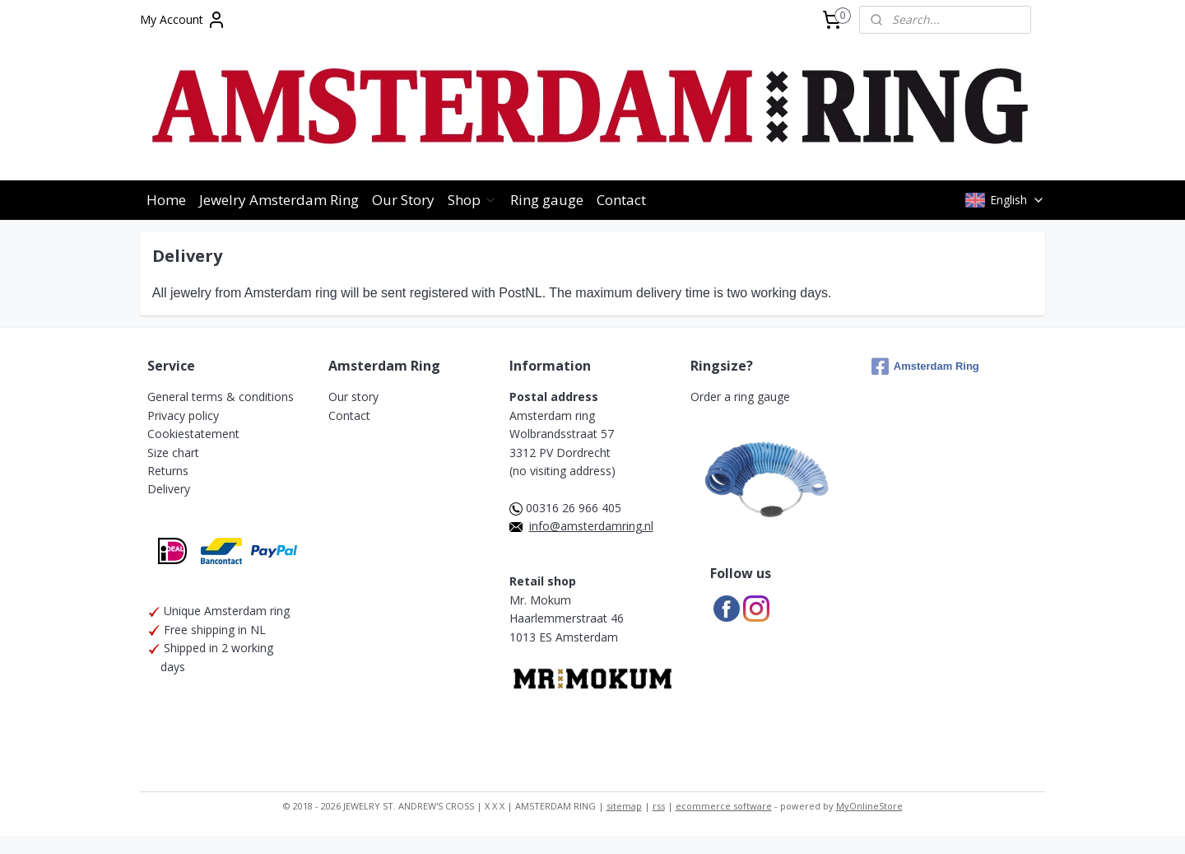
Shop (472, 199)
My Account (183, 20)
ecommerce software (724, 806)
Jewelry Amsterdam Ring (279, 199)
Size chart (173, 452)
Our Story (403, 199)
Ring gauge (546, 199)
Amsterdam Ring (925, 366)
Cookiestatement (193, 433)
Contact (621, 199)
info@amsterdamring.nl (591, 526)
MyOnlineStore (869, 806)
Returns (167, 470)
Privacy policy (183, 415)
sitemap (624, 806)
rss (659, 806)
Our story (353, 396)
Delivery (168, 489)
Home (166, 199)
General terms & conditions (220, 396)
